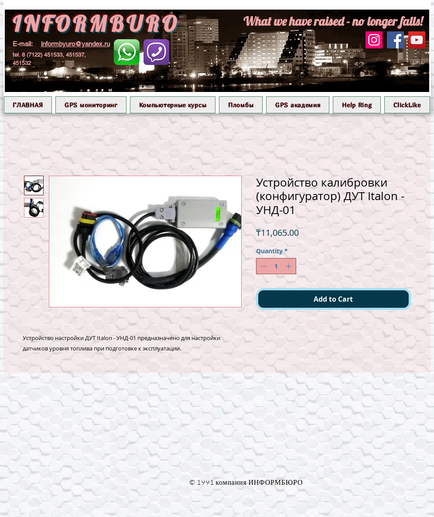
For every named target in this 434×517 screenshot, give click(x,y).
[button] (90, 104)
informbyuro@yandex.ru (75, 44)
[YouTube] (416, 39)
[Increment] (289, 266)
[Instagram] (374, 39)
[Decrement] (262, 266)
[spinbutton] (276, 266)
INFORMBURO (96, 23)
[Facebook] (395, 39)
